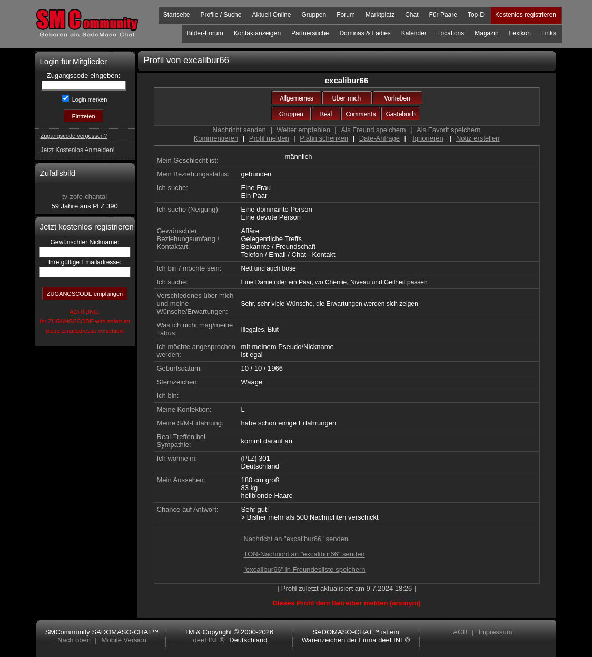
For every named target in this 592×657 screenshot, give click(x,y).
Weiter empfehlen (303, 130)
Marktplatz (380, 14)
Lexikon (520, 33)
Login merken (89, 99)
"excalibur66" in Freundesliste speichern (305, 569)
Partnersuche (310, 33)
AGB (460, 632)
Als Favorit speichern (448, 130)
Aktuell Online (271, 14)
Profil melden (269, 138)
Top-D (476, 14)
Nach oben (74, 640)
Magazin (486, 33)
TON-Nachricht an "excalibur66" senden (304, 554)
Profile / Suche (220, 14)
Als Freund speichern (373, 130)
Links (548, 33)
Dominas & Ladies (364, 33)
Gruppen (313, 14)
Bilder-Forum (204, 33)
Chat (411, 14)
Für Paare (443, 14)
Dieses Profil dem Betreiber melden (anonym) (346, 603)
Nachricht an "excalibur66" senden (296, 539)
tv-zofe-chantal (84, 197)
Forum (346, 14)
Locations (450, 33)
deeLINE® (208, 640)
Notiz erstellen (477, 138)
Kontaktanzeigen (257, 33)
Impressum (495, 632)
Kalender (414, 33)
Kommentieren (216, 138)
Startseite (176, 14)
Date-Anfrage (379, 138)
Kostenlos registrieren (525, 14)
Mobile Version (124, 640)
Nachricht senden (239, 130)
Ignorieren (427, 138)
